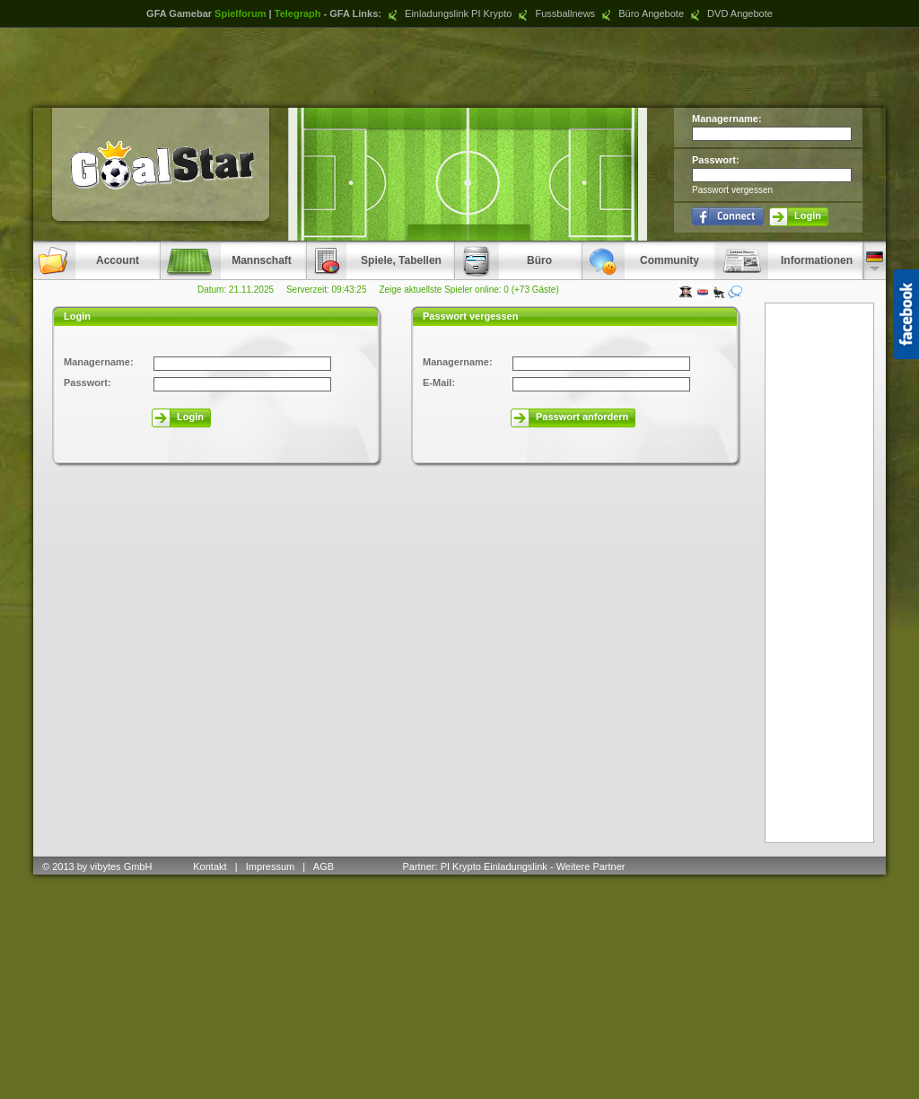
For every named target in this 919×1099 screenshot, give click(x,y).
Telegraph (298, 13)
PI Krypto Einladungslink (494, 866)
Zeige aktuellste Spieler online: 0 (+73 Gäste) (468, 290)
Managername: (727, 118)
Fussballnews (554, 13)
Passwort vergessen (732, 190)
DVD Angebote (730, 13)
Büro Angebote (641, 13)
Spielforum (240, 13)
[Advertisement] (459, 67)
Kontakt (209, 866)
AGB (325, 866)
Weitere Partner (591, 866)
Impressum (270, 866)
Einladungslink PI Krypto (448, 13)
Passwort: (716, 159)
